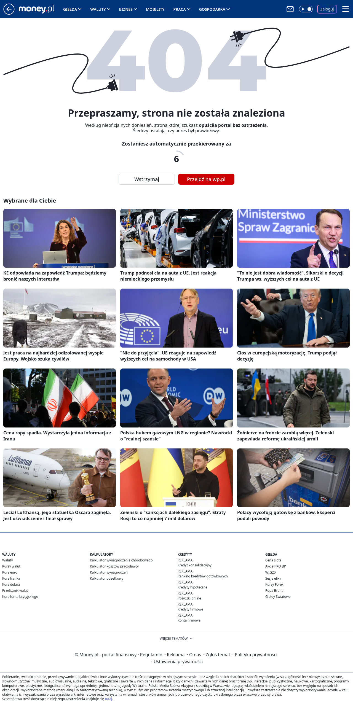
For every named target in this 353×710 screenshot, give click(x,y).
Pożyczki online (189, 598)
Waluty (98, 9)
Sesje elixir (273, 578)
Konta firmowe (189, 620)
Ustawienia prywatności (177, 661)
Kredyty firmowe (190, 609)
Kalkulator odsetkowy (106, 578)
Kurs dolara (11, 584)
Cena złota (273, 560)
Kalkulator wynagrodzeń (109, 572)
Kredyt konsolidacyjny (195, 565)
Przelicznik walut (15, 590)
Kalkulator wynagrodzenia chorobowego (121, 560)
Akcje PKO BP (275, 566)
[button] (345, 9)
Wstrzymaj (146, 179)
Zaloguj (327, 9)
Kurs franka (11, 578)
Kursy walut (11, 566)
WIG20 (270, 572)
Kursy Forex (274, 584)
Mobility (155, 9)
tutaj (108, 698)
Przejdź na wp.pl (206, 179)
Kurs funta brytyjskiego (20, 596)
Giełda (70, 9)
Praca (179, 9)
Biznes (126, 9)
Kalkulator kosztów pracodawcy (114, 566)
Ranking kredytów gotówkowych (203, 576)
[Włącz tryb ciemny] (306, 9)
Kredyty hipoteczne (192, 587)
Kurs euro (9, 572)
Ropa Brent (274, 590)
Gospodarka (212, 9)
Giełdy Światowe (278, 596)
